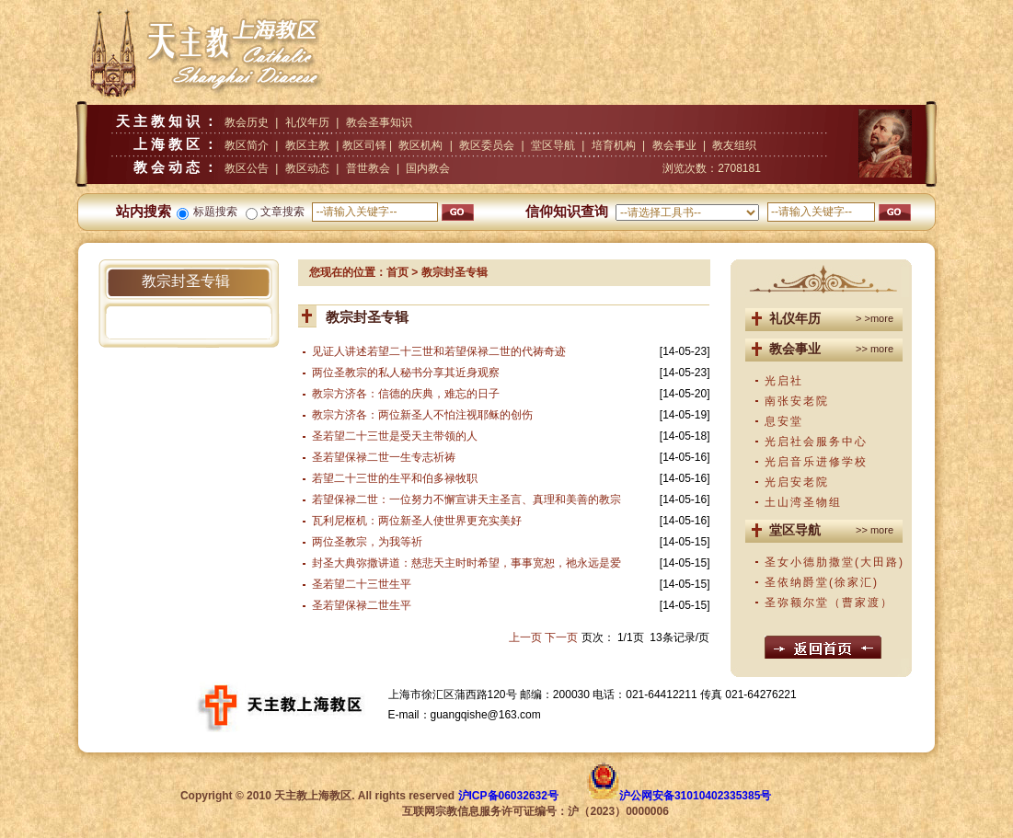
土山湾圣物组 (803, 502)
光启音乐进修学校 (816, 461)
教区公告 (246, 168)
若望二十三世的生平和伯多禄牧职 (395, 478)
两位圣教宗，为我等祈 (367, 541)
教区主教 (307, 145)
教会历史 (246, 122)
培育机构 (614, 145)
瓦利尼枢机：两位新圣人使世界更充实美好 (417, 520)
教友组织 (734, 145)
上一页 (525, 637)
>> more (874, 348)
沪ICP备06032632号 (508, 795)
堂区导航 (553, 145)
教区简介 (246, 145)
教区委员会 (486, 145)
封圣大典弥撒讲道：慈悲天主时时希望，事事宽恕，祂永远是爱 (466, 563)
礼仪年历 (307, 122)
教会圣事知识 (379, 122)
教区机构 (420, 145)
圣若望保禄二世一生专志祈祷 (383, 457)
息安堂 (784, 421)
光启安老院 (797, 482)
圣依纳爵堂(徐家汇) (822, 582)
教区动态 (307, 168)
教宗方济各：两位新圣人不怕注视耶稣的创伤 (422, 414)
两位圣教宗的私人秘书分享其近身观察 (406, 372)
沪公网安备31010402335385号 (695, 795)
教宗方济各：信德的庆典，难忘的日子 (406, 393)
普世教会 (368, 168)
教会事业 (674, 145)
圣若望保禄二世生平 (361, 605)
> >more (874, 318)
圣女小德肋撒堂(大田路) (834, 562)
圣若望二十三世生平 (361, 584)
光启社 (784, 380)
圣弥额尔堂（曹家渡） (829, 602)
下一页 (561, 637)
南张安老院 (797, 401)
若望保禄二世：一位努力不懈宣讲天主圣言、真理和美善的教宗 (466, 499)
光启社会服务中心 (816, 441)
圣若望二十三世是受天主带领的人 (395, 436)
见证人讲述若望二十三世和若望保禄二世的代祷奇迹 (439, 351)
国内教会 (428, 168)
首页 (397, 272)
